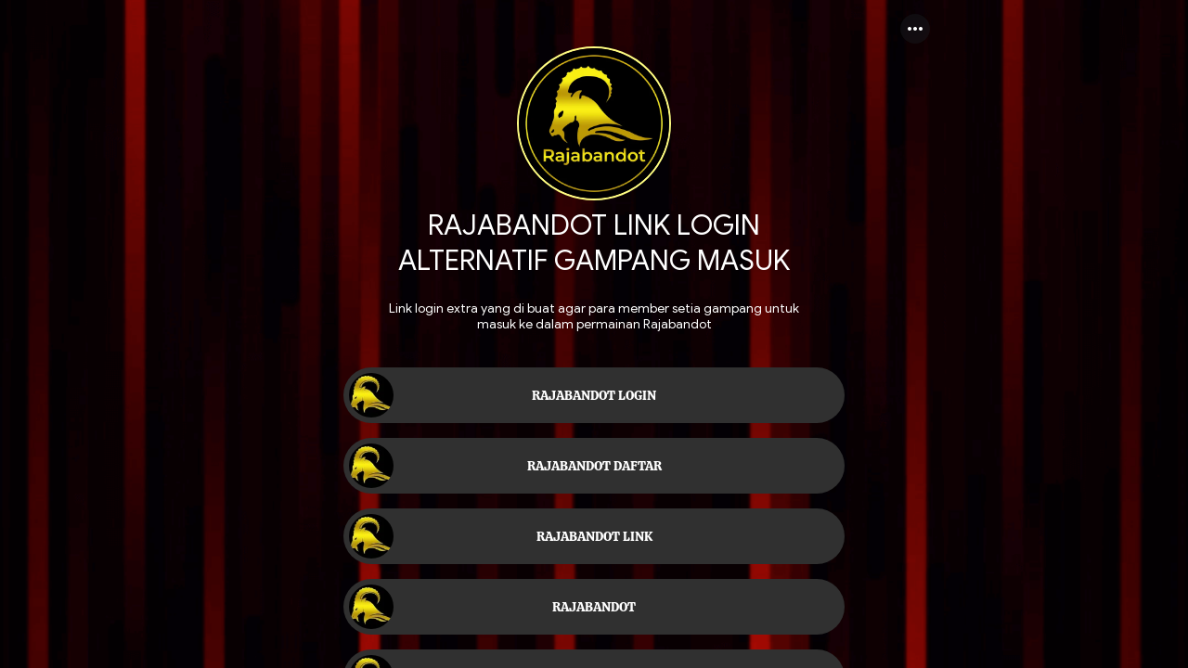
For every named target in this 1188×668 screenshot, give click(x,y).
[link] (594, 395)
